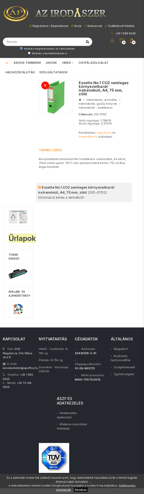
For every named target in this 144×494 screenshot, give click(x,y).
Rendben (81, 489)
